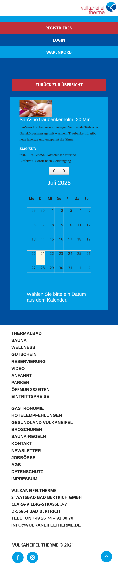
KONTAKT (21, 443)
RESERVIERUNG (28, 361)
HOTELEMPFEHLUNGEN (36, 415)
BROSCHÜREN (26, 429)
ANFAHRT (21, 375)
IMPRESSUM (24, 478)
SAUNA (19, 340)
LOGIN (59, 40)
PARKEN (20, 382)
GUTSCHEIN (24, 354)
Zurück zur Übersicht (59, 84)
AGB (16, 464)
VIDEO (18, 368)
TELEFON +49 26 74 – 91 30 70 (42, 518)
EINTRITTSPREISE (30, 396)
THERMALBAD (26, 333)
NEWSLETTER (26, 450)
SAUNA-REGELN (28, 436)
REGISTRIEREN (59, 28)
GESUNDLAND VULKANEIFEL (42, 422)
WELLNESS (23, 347)
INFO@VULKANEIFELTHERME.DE (46, 525)
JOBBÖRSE (23, 457)
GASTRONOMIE (27, 408)
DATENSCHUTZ (27, 471)
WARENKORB (59, 52)
